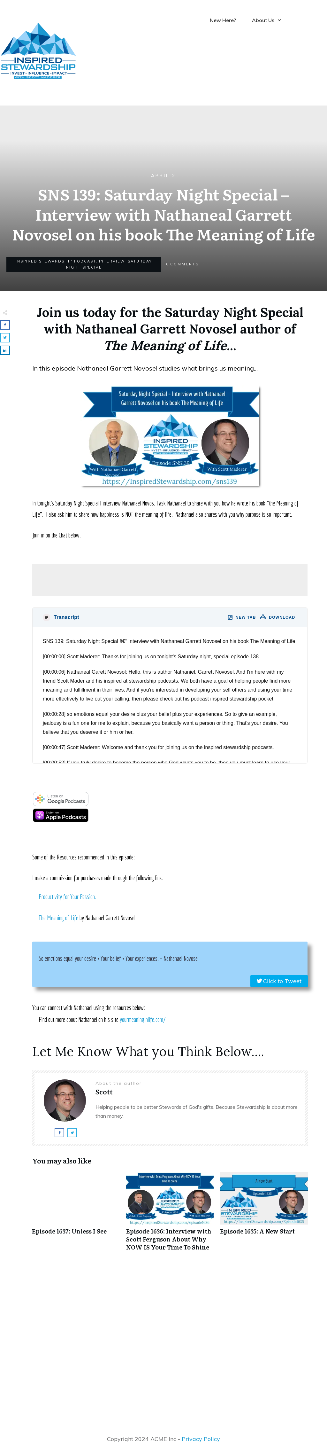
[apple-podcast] (60, 820)
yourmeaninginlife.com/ (142, 1019)
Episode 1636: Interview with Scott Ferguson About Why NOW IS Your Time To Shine (170, 1215)
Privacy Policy (201, 1439)
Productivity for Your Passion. (67, 896)
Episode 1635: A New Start (264, 1215)
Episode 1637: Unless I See (76, 1215)
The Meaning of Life (58, 917)
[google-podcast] (60, 804)
